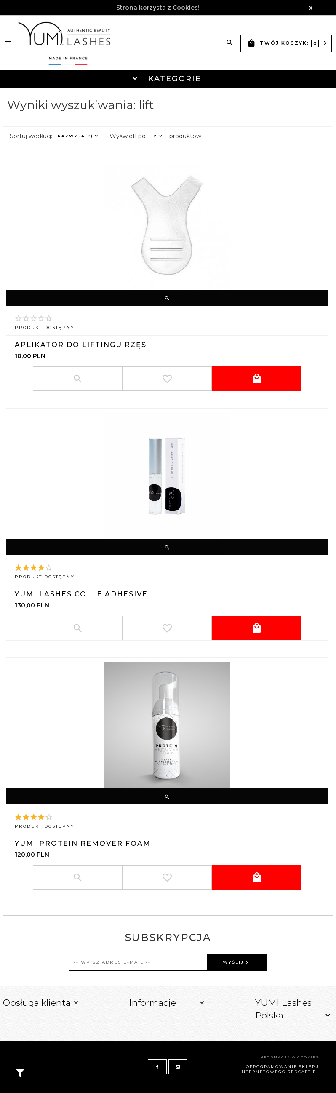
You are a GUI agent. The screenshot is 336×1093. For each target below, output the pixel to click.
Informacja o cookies (288, 1057)
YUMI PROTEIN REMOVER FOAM (83, 843)
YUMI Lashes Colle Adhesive (81, 594)
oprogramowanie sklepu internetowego (279, 1069)
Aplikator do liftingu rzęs (81, 345)
